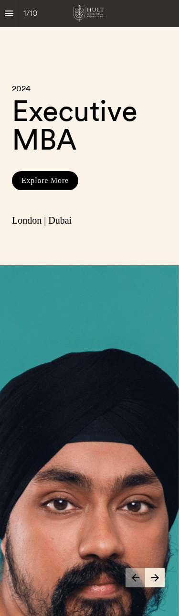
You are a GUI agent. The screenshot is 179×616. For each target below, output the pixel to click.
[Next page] (155, 577)
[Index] (9, 13)
